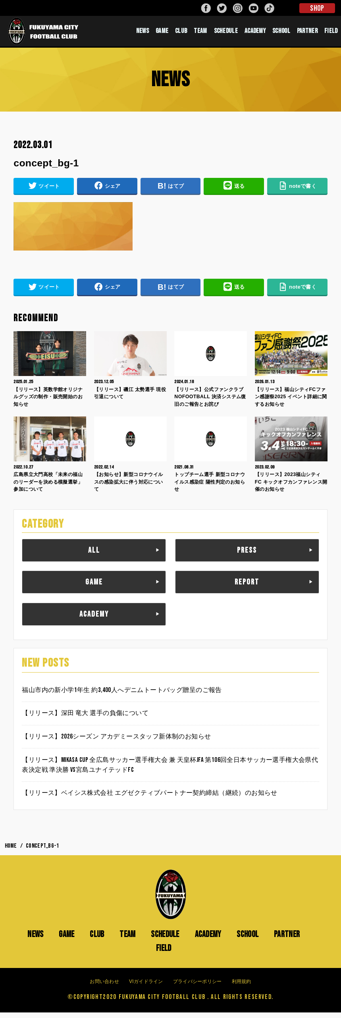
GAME (162, 34)
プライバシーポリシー (197, 987)
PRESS (247, 556)
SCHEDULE (226, 34)
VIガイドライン (146, 987)
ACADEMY (255, 34)
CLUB (181, 34)
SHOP (317, 8)
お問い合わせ (104, 987)
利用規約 (241, 987)
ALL (94, 556)
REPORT (247, 587)
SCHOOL (281, 34)
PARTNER (307, 34)
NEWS (142, 34)
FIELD (331, 34)
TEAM (200, 34)
